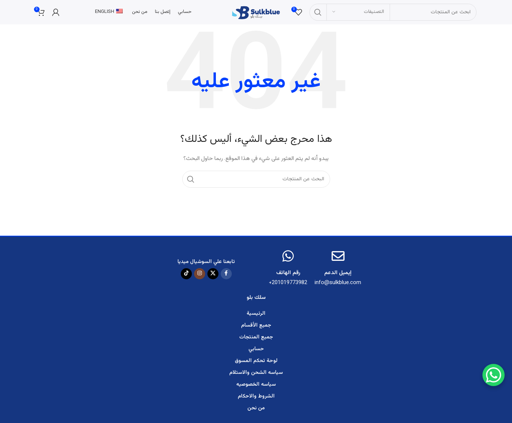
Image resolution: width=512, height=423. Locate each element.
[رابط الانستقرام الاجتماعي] (199, 275)
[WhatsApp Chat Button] (493, 375)
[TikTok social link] (186, 275)
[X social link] (212, 275)
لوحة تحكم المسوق (256, 363)
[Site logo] (256, 13)
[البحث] (393, 12)
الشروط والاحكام (256, 399)
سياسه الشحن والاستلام (256, 375)
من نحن (256, 410)
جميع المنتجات (256, 339)
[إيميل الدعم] (338, 258)
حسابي (256, 351)
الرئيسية (256, 316)
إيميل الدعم (338, 275)
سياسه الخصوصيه (256, 387)
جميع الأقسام (256, 328)
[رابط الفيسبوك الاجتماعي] (226, 275)
